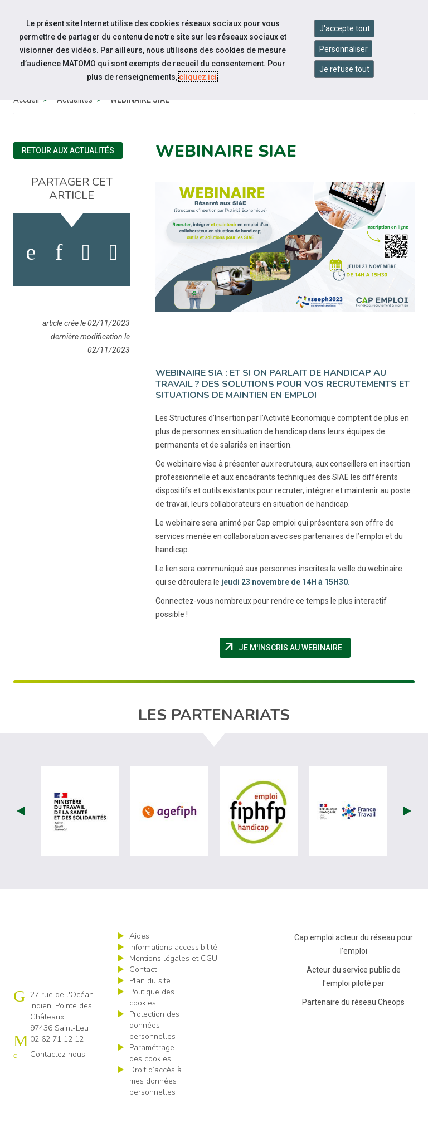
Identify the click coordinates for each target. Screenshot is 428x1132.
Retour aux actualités (68, 176)
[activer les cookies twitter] (86, 278)
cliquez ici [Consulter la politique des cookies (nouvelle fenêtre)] (198, 76)
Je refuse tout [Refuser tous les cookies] (344, 69)
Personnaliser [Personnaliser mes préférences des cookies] (343, 49)
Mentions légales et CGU (173, 984)
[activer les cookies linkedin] (59, 278)
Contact (143, 995)
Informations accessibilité (173, 973)
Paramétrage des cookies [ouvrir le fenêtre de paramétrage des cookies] (151, 1079)
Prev (21, 836)
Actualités (75, 125)
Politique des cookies (151, 1023)
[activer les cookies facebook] (30, 278)
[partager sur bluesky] (113, 278)
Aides (139, 961)
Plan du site (150, 1006)
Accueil (26, 125)
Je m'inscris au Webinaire (286, 673)
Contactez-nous (57, 1080)
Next (407, 836)
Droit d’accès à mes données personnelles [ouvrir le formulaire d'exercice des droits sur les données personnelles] (155, 1106)
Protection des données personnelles (154, 1050)
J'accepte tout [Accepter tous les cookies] (344, 28)
